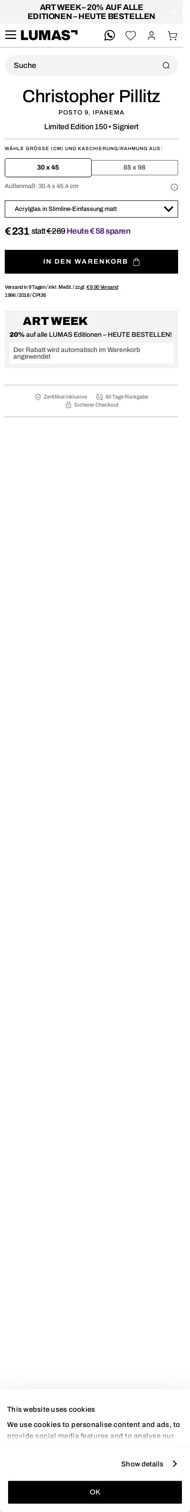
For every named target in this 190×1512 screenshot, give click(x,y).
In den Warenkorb (91, 262)
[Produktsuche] (91, 65)
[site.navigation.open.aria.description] (10, 35)
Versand (102, 287)
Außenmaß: (41, 186)
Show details (142, 1463)
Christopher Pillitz (91, 96)
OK (95, 1492)
